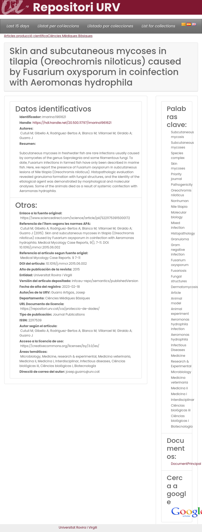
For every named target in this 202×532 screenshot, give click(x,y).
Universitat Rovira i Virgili (78, 527)
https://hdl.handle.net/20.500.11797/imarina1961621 (72, 122)
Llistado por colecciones (110, 26)
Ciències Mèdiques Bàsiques (70, 36)
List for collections (158, 26)
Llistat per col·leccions (58, 26)
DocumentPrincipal (186, 463)
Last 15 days (18, 26)
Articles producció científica (26, 36)
